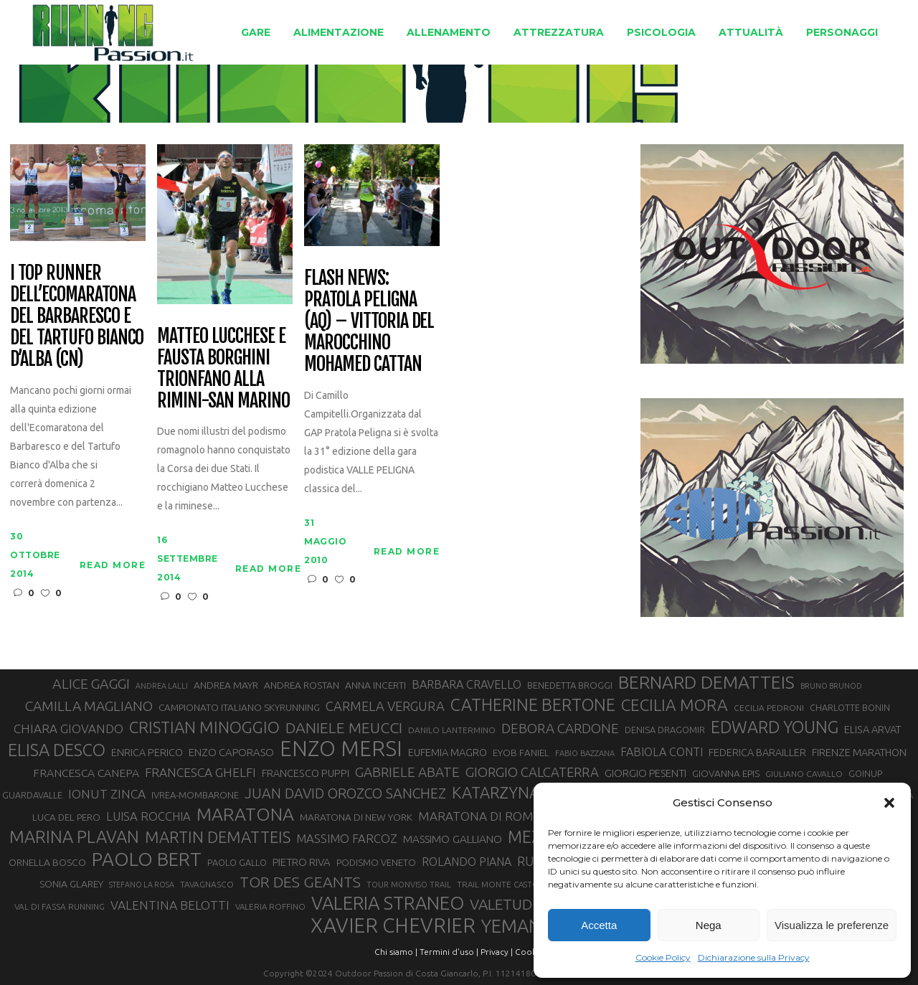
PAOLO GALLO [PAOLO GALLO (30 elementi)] (237, 862)
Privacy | (497, 951)
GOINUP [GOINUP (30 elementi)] (865, 773)
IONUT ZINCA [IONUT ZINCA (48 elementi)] (107, 794)
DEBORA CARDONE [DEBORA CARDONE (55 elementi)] (560, 728)
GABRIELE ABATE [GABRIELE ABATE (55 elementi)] (407, 772)
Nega (708, 925)
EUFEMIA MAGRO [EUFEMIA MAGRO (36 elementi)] (447, 752)
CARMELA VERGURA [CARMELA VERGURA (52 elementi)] (385, 706)
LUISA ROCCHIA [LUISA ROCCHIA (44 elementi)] (148, 816)
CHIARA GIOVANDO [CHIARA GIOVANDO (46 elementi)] (68, 728)
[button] (889, 803)
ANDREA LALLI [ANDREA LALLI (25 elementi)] (162, 686)
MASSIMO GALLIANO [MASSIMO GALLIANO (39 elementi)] (452, 839)
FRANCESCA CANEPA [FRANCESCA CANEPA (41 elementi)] (86, 772)
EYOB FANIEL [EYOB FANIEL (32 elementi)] (521, 753)
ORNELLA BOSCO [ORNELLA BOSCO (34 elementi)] (47, 862)
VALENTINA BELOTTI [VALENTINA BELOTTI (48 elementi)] (170, 905)
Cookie (529, 951)
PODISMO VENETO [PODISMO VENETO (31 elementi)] (376, 862)
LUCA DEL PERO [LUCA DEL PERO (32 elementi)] (66, 817)
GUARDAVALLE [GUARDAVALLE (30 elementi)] (32, 795)
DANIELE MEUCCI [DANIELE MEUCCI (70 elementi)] (343, 727)
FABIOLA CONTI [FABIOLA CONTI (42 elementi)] (661, 751)
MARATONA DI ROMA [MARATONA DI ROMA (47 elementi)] (479, 816)
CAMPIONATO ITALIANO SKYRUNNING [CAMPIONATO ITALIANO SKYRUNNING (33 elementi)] (239, 707)
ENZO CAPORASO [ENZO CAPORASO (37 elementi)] (231, 752)
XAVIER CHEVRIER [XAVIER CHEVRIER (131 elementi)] (393, 925)
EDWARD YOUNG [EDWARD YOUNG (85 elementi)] (774, 726)
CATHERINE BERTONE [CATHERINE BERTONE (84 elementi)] (532, 704)
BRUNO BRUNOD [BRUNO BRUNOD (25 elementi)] (831, 686)
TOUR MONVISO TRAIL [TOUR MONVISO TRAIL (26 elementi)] (408, 884)
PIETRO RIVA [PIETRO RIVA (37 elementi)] (302, 862)
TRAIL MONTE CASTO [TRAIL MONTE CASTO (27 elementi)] (498, 884)
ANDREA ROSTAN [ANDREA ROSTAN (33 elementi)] (301, 685)
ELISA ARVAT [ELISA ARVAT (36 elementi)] (873, 729)
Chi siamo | (395, 951)
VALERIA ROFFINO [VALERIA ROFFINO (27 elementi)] (270, 906)
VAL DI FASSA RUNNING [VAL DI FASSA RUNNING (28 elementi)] (59, 906)
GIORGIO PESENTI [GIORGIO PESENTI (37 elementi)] (645, 773)
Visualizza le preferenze (832, 925)
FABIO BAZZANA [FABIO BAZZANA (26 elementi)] (585, 753)
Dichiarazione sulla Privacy (754, 957)
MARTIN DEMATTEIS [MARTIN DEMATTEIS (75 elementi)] (217, 837)
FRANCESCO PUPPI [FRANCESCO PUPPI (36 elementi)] (305, 773)
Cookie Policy (663, 957)
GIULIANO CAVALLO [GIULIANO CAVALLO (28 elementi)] (804, 773)
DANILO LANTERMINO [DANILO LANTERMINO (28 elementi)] (452, 730)
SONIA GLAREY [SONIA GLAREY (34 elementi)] (71, 884)
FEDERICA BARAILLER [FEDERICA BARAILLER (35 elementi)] (757, 752)
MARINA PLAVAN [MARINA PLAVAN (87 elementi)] (74, 836)
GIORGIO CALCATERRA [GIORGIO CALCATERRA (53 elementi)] (532, 772)
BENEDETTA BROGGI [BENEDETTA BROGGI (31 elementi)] (569, 685)
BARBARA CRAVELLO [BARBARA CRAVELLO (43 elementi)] (466, 684)
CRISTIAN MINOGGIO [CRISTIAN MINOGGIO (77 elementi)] (204, 727)
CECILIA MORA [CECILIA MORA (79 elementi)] (674, 705)
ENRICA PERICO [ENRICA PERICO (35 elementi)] (147, 752)
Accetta (599, 925)
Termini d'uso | (449, 951)
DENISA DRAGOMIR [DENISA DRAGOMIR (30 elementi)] (665, 730)
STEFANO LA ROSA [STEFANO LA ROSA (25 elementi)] (141, 884)
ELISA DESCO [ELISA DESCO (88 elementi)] (56, 750)
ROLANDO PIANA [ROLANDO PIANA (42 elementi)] (466, 861)
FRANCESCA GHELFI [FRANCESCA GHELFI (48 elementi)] (200, 772)
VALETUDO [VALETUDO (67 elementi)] (507, 904)
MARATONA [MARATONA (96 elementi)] (245, 814)
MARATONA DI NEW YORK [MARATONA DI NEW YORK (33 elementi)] (356, 817)
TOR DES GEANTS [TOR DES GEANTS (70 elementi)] (300, 881)
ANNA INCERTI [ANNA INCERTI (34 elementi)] (375, 685)
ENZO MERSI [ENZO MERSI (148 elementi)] (341, 749)
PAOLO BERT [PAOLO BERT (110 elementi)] (147, 858)
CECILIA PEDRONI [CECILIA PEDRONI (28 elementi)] (769, 707)
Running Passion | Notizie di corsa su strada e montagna (414, 85)
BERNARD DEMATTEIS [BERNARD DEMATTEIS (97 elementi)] (706, 682)
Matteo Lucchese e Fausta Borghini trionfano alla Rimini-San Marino (223, 369)
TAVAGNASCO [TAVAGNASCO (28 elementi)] (207, 884)
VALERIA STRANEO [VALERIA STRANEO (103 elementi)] (387, 903)
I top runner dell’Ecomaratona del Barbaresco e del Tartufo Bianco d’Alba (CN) (76, 316)
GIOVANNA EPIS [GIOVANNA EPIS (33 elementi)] (726, 773)
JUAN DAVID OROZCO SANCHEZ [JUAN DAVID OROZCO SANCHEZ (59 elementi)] (345, 793)
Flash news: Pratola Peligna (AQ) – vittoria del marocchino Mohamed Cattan (369, 321)
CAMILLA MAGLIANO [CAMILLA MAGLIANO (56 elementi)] (89, 706)
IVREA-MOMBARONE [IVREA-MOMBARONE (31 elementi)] (195, 795)
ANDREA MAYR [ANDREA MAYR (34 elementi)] (226, 685)
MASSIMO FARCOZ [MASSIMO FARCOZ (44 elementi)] (346, 838)
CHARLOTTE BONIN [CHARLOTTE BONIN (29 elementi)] (850, 707)
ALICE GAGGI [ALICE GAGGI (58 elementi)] (91, 684)
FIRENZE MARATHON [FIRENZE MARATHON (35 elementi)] (859, 752)
